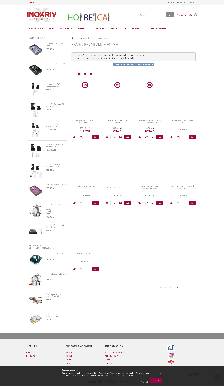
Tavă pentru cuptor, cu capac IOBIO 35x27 (54, 316)
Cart (68, 364)
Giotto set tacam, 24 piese (56, 185)
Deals (51, 28)
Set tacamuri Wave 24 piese (54, 255)
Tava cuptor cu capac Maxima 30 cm (85, 121)
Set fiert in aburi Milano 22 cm (56, 275)
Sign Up (69, 356)
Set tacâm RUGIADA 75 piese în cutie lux (55, 145)
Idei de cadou (98, 28)
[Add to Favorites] (81, 137)
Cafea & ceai (66, 28)
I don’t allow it (143, 382)
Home (28, 352)
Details (74, 137)
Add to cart (95, 137)
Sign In (69, 352)
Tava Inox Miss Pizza (85, 253)
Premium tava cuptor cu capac (85, 187)
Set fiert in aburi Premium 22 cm (56, 206)
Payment (109, 360)
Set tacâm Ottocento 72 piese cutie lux (55, 105)
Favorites (192, 2)
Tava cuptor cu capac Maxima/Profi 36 (150, 187)
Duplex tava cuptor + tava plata (182, 121)
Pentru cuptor (118, 28)
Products (30, 356)
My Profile (70, 360)
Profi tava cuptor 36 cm (117, 187)
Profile (178, 2)
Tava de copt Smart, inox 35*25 (117, 121)
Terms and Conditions (115, 352)
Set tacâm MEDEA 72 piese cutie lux (54, 125)
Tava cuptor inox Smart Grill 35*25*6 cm (182, 187)
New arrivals (36, 28)
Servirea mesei (158, 28)
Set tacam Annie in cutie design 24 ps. (55, 227)
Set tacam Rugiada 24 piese (54, 45)
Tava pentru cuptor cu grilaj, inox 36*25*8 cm (149, 121)
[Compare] (88, 137)
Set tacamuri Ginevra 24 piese (55, 65)
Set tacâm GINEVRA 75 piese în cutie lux (55, 166)
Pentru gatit (138, 28)
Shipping (109, 364)
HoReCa (82, 28)
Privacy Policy (111, 356)
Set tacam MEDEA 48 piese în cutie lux (54, 85)
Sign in (165, 2)
